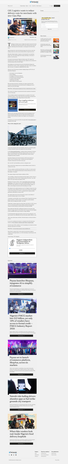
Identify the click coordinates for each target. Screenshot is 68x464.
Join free (50, 29)
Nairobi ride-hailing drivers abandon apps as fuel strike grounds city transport (22, 399)
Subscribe (56, 5)
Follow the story (20, 335)
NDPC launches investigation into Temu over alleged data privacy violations (24, 88)
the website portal (32, 119)
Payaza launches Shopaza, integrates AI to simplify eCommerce (22, 283)
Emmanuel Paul (12, 37)
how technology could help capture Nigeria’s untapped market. (23, 222)
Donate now (21, 253)
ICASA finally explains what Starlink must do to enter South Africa (45, 45)
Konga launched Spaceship (15, 151)
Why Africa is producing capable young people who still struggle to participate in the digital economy (46, 51)
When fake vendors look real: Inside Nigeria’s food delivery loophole (21, 434)
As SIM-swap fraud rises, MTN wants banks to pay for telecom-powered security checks (45, 39)
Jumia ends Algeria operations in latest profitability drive (21, 228)
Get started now (27, 109)
